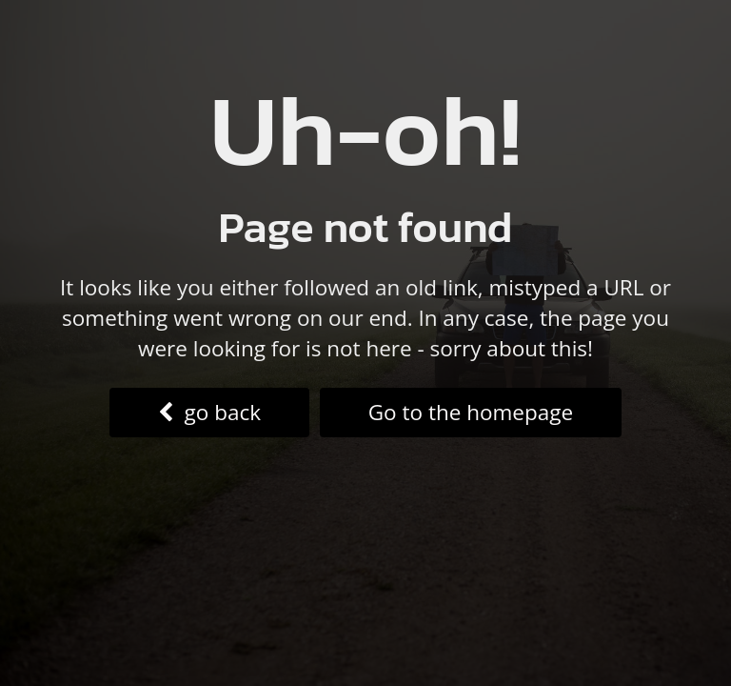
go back (209, 412)
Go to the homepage (470, 412)
